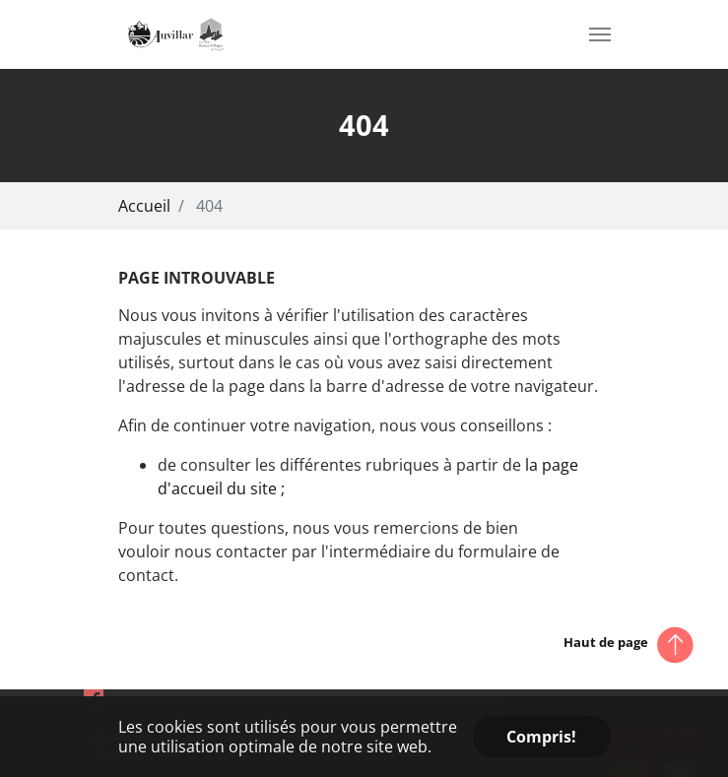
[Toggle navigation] (600, 34)
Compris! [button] (541, 736)
